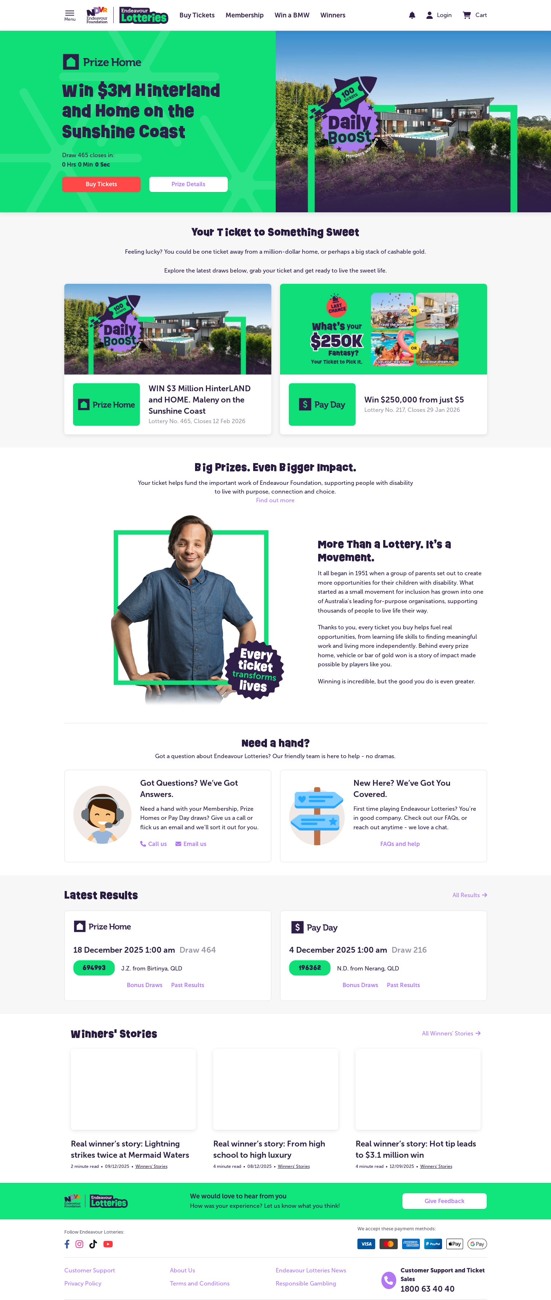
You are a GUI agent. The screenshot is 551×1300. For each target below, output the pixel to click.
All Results (470, 895)
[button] (70, 16)
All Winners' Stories (451, 1033)
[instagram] (79, 1244)
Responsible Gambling (306, 1283)
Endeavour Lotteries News (311, 1270)
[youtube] (108, 1244)
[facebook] (67, 1244)
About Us (182, 1270)
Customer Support (89, 1270)
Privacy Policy (82, 1283)
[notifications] (412, 15)
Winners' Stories (151, 1166)
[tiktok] (93, 1244)
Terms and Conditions (200, 1283)
